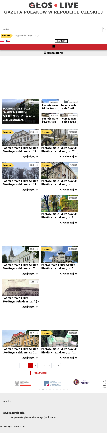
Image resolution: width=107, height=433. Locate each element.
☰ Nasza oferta (53, 52)
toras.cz (21, 426)
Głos (10, 426)
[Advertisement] (40, 76)
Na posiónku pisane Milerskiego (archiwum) (32, 417)
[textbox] (52, 29)
